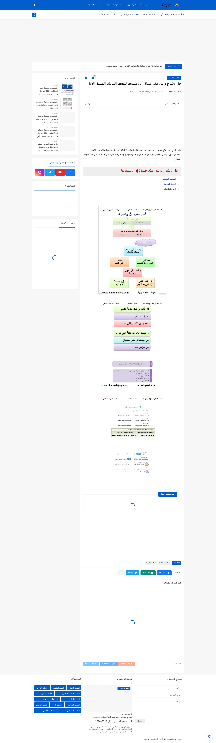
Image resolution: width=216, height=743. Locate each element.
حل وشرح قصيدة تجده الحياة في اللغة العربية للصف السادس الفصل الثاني (48, 91)
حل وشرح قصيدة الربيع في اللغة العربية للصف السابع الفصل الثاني (47, 105)
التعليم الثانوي (127, 15)
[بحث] (34, 15)
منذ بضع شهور (51, 127)
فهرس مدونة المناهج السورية (138, 5)
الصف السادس (73, 710)
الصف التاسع (58, 688)
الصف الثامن (46, 693)
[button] (164, 572)
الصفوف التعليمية (113, 5)
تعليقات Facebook (109, 664)
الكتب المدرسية (108, 15)
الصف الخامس (73, 705)
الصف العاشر (174, 78)
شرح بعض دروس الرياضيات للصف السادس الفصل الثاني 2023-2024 (112, 719)
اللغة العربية (151, 563)
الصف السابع (41, 705)
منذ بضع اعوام (125, 714)
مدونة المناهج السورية (153, 739)
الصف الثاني (74, 699)
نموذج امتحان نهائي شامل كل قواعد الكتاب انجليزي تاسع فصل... (134, 66)
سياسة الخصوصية (93, 5)
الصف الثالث (42, 688)
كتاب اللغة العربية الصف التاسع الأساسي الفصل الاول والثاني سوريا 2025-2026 (48, 147)
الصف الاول (74, 688)
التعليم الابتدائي (167, 15)
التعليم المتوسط (147, 15)
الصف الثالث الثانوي (70, 693)
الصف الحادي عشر (50, 699)
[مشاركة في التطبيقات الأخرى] (121, 572)
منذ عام (53, 85)
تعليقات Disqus (91, 664)
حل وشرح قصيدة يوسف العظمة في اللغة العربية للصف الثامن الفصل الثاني (47, 133)
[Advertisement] (108, 40)
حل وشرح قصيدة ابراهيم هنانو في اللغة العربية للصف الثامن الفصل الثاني (46, 119)
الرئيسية (180, 15)
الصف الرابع (57, 705)
